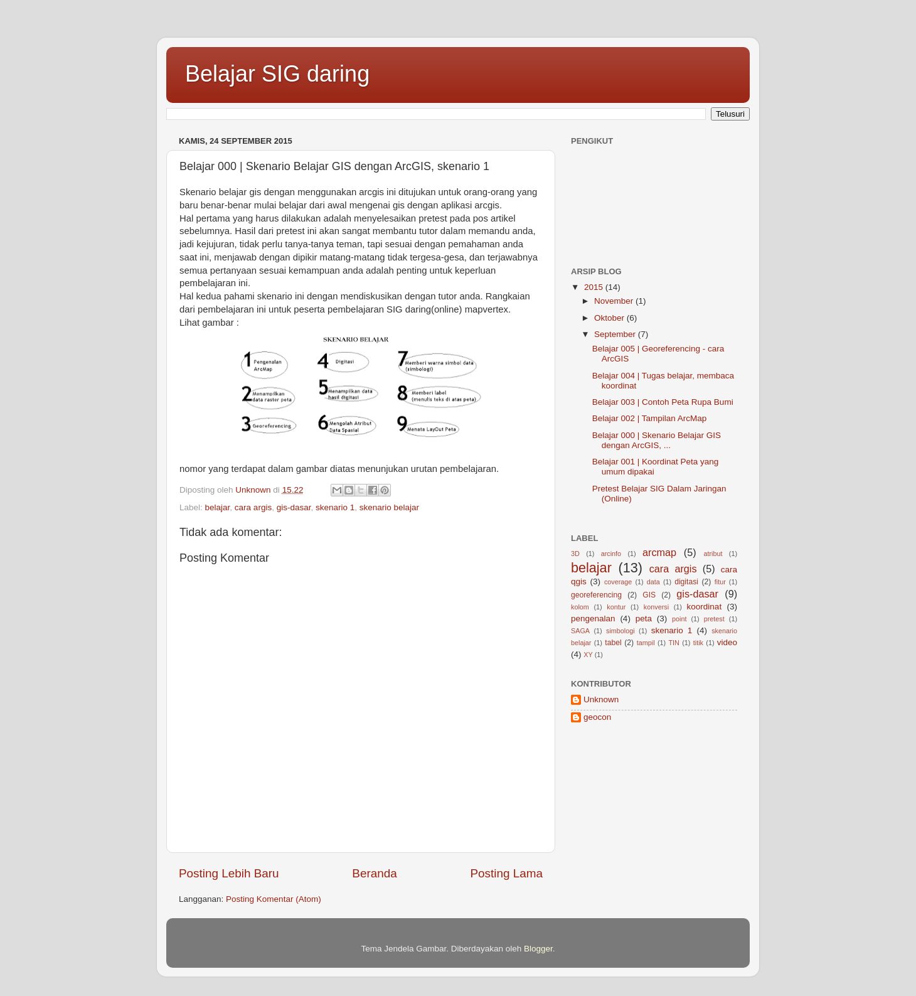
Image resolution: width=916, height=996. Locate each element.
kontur (616, 607)
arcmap (659, 552)
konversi (656, 607)
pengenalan (593, 618)
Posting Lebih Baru (229, 873)
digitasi (686, 581)
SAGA (580, 631)
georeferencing (596, 595)
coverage (618, 582)
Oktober (610, 318)
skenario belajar (389, 507)
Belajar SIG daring (277, 74)
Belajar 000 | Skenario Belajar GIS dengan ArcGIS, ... (656, 440)
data (653, 582)
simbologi (620, 631)
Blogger (538, 948)
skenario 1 (335, 507)
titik (698, 642)
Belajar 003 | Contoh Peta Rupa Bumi (662, 402)
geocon (597, 717)
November (615, 301)
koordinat (704, 606)
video (727, 642)
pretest (714, 619)
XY (587, 654)
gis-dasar (294, 507)
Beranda (374, 873)
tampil (646, 642)
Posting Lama (506, 873)
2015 (594, 287)
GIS (649, 595)
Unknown (601, 699)
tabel (613, 642)
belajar (217, 507)
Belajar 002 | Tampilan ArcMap (649, 418)
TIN (674, 642)
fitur (720, 582)
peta (644, 618)
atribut (712, 553)
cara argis (253, 507)
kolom (580, 607)
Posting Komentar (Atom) (273, 899)
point (679, 619)
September (616, 334)
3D (575, 553)
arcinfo (611, 553)
